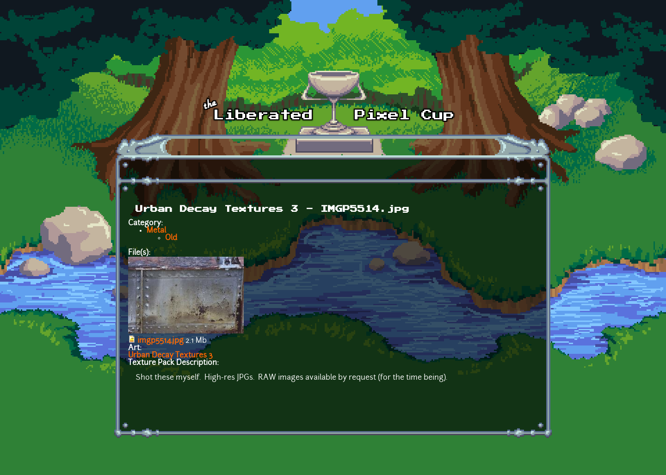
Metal (156, 230)
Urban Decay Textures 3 (170, 355)
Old (171, 238)
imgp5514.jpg (160, 341)
